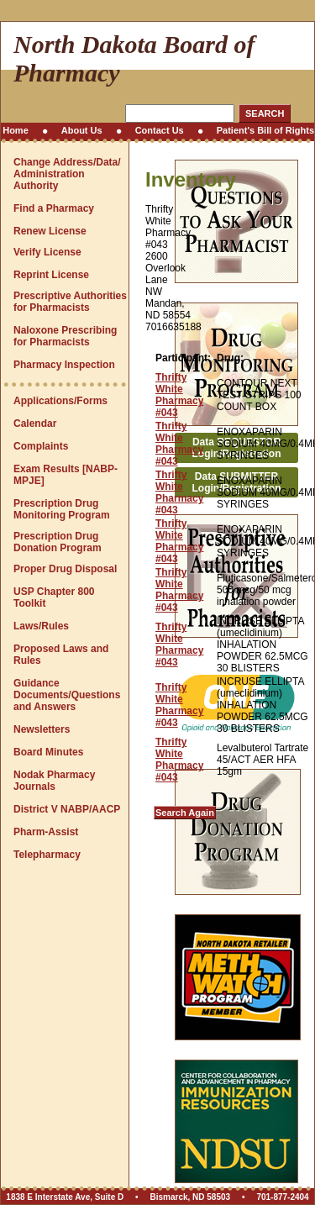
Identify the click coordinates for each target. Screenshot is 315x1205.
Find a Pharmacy (53, 208)
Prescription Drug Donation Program (57, 542)
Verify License (47, 252)
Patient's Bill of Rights (265, 130)
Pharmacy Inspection (64, 365)
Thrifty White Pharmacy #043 (179, 394)
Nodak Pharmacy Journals (54, 780)
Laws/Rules (41, 626)
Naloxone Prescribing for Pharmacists (65, 336)
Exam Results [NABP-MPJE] (65, 475)
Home (16, 130)
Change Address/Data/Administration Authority (67, 174)
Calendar (34, 423)
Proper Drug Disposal (65, 569)
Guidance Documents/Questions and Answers (66, 695)
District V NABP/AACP (66, 809)
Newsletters (41, 729)
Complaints (40, 446)
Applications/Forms (60, 401)
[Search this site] (179, 113)
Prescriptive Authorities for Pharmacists (70, 301)
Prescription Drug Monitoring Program (61, 509)
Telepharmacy (47, 854)
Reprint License (51, 275)
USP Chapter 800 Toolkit (54, 597)
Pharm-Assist (45, 832)
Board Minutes (48, 752)
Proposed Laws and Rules (60, 654)
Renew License (50, 231)
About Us (81, 130)
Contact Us (159, 130)
